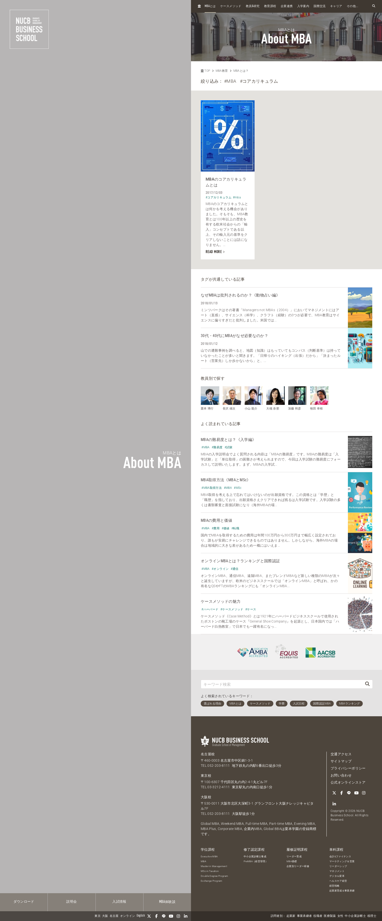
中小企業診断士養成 (255, 856)
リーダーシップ (338, 866)
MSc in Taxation (210, 871)
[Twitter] (149, 916)
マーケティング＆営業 (342, 861)
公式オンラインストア (348, 782)
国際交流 (319, 6)
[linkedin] (185, 916)
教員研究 (253, 6)
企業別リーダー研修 (297, 866)
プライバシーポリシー (348, 768)
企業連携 (287, 6)
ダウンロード (23, 901)
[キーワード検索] (281, 684)
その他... (352, 6)
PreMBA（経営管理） (256, 861)
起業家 (291, 916)
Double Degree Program (214, 876)
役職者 (317, 916)
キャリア (336, 6)
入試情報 (119, 901)
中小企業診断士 (355, 916)
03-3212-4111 (218, 787)
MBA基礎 (291, 861)
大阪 (105, 916)
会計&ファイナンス (340, 856)
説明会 (71, 901)
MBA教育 (222, 70)
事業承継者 (304, 916)
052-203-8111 (218, 766)
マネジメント (336, 871)
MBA (203, 861)
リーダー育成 (294, 856)
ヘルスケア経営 (338, 881)
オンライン (127, 916)
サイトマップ (341, 761)
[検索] (367, 684)
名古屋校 (208, 754)
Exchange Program (211, 881)
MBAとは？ (241, 70)
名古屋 (114, 916)
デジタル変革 (336, 876)
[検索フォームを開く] (373, 6)
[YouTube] (171, 916)
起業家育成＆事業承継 (342, 890)
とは (210, 6)
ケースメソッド (230, 6)
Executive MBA (209, 856)
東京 (98, 916)
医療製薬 (330, 916)
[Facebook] (156, 916)
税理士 (371, 916)
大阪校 (206, 797)
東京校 (206, 776)
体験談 (167, 902)
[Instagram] (178, 916)
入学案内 (303, 6)
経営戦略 (334, 885)
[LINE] (163, 916)
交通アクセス (341, 754)
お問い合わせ (341, 775)
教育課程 (270, 6)
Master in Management (214, 866)
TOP (205, 70)
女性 (340, 916)
